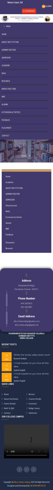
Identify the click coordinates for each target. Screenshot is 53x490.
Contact (6, 135)
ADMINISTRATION (9, 49)
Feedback (6, 120)
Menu (7, 26)
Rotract (31, 394)
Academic (6, 65)
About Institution (10, 398)
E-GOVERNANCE (29, 11)
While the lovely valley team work (32, 354)
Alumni (5, 104)
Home (4, 34)
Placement (7, 127)
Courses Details (34, 398)
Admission (32, 412)
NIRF (3, 96)
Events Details (9, 403)
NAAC (4, 73)
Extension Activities (11, 112)
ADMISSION (6, 57)
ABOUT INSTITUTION (10, 42)
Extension (32, 403)
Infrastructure (9, 88)
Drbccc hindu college (22, 482)
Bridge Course (33, 408)
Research (6, 81)
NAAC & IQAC (8, 408)
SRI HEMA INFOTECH (38, 485)
